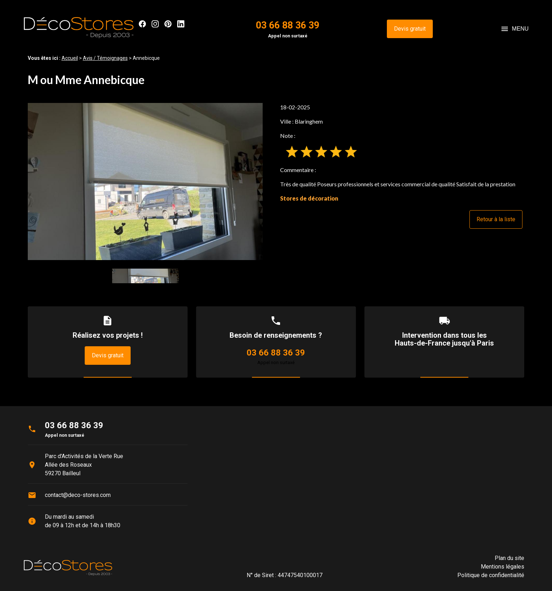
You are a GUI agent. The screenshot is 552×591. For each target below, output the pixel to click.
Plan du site (509, 558)
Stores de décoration (309, 198)
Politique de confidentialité (490, 575)
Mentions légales (502, 566)
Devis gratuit (410, 28)
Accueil (70, 58)
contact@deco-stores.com (78, 495)
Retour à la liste (496, 219)
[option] (145, 181)
